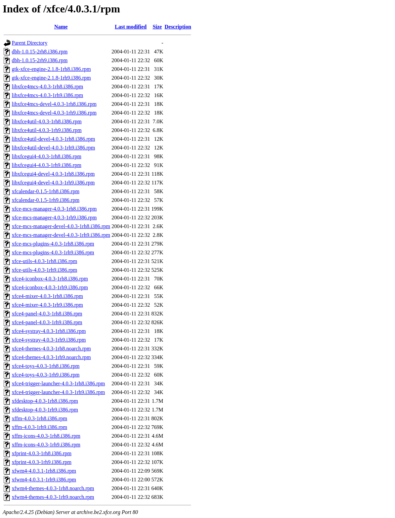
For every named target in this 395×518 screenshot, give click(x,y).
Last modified (131, 27)
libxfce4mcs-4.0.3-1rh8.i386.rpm (47, 86)
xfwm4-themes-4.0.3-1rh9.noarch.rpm (53, 497)
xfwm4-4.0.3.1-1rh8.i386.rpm (44, 471)
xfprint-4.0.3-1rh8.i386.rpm (42, 453)
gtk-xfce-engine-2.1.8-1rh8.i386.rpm (51, 69)
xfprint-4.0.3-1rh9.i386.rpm (42, 462)
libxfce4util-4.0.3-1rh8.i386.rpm (47, 121)
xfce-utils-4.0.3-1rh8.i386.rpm (44, 261)
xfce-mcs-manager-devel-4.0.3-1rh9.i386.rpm (61, 235)
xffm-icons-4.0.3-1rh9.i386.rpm (46, 444)
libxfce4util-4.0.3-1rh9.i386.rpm (47, 130)
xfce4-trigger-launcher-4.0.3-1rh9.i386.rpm (58, 392)
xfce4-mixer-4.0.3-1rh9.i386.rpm (47, 305)
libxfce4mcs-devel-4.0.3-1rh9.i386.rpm (54, 113)
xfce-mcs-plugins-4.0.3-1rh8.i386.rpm (53, 244)
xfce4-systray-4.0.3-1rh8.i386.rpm (49, 331)
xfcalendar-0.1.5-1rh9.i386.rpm (45, 200)
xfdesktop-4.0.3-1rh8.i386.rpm (45, 401)
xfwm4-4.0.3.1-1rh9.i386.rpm (44, 479)
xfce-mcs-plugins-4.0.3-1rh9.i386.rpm (53, 252)
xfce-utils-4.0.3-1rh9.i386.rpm (44, 270)
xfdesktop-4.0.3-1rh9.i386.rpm (45, 410)
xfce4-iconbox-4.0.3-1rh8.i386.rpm (50, 279)
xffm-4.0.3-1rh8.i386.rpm (39, 418)
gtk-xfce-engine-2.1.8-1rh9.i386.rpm (51, 78)
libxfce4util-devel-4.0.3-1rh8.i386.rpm (53, 139)
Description (178, 27)
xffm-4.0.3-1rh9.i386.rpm (39, 427)
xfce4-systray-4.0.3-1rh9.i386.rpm (49, 340)
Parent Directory (29, 43)
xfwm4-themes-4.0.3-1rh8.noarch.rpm (53, 488)
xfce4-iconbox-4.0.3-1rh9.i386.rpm (50, 287)
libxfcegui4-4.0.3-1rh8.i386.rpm (46, 156)
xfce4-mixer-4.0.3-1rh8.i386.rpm (47, 296)
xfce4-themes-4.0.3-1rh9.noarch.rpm (51, 357)
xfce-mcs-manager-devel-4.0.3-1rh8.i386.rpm (61, 226)
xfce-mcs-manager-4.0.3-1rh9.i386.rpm (54, 217)
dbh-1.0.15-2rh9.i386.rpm (40, 60)
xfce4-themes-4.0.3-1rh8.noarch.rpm (51, 348)
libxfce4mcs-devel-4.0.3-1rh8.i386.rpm (54, 104)
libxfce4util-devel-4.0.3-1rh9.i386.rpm (53, 147)
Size (157, 27)
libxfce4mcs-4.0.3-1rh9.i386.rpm (47, 95)
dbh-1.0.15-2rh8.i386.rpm (40, 51)
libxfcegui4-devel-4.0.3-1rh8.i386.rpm (53, 174)
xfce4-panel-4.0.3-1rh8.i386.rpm (47, 313)
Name (61, 27)
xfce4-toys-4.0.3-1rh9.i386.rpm (46, 375)
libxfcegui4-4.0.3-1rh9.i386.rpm (46, 165)
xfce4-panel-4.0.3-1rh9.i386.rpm (47, 322)
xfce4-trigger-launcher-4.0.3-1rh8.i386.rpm (58, 383)
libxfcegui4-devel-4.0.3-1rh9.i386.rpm (53, 182)
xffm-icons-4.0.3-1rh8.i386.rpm (46, 436)
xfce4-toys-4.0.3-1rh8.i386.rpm (46, 366)
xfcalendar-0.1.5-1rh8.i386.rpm (45, 191)
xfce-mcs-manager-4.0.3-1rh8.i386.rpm (54, 209)
